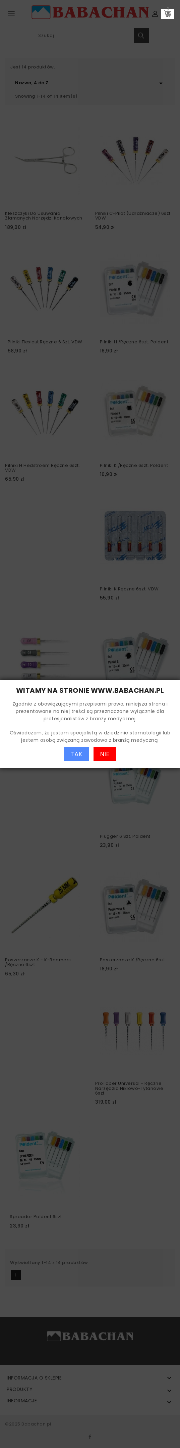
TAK (76, 754)
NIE (105, 754)
